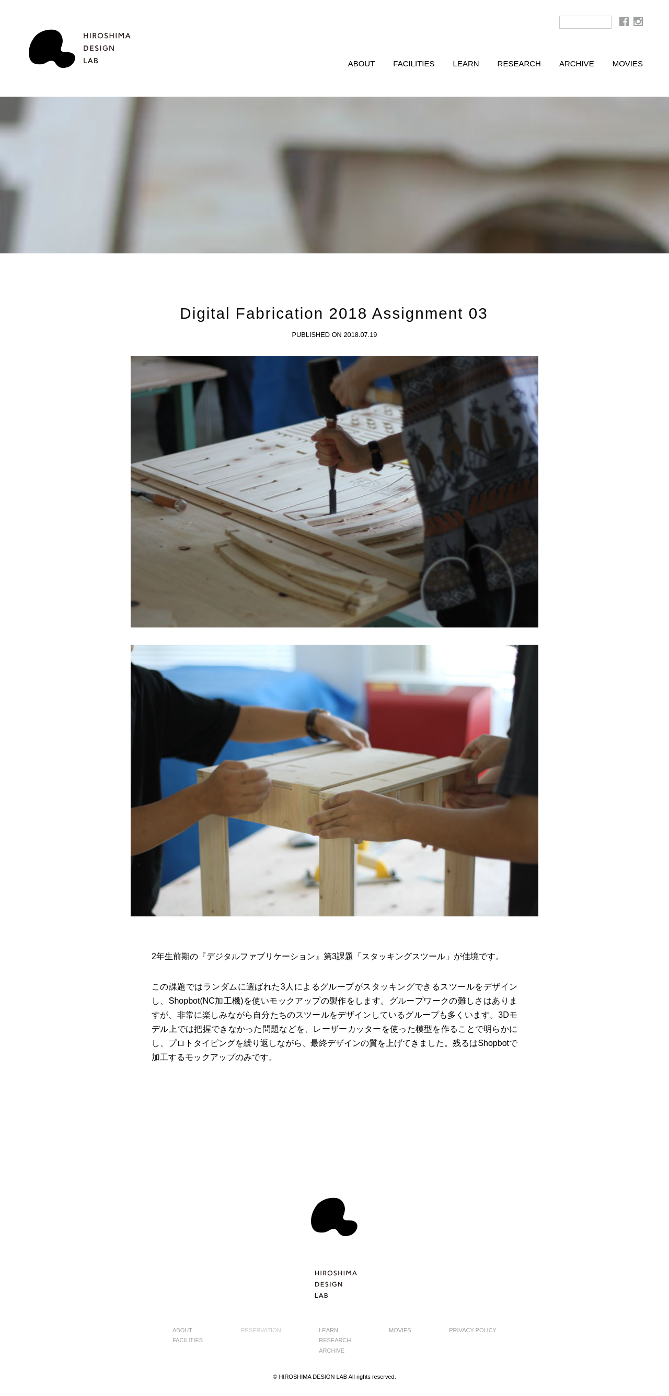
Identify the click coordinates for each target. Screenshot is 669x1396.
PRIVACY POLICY (473, 1330)
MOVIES (628, 63)
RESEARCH (519, 63)
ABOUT (361, 63)
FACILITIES (413, 63)
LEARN (466, 63)
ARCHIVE (576, 63)
